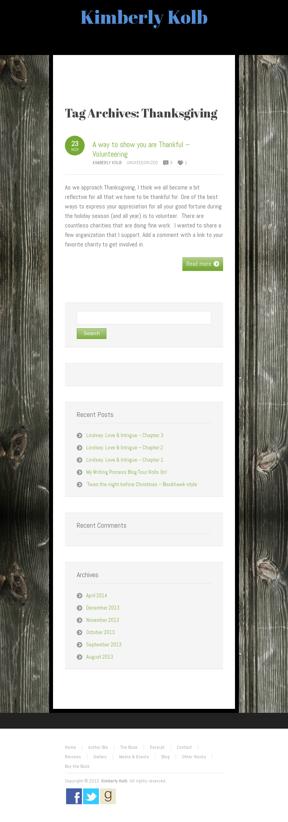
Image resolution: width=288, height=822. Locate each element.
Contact (184, 747)
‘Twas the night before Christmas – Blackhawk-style (141, 484)
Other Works (194, 757)
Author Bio (98, 747)
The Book (129, 747)
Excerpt (157, 747)
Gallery (100, 757)
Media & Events (134, 757)
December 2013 (102, 607)
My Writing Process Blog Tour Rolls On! (126, 472)
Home (70, 747)
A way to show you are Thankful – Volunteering (141, 149)
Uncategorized (142, 162)
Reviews (73, 757)
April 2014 (96, 595)
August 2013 (99, 656)
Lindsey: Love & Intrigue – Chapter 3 (124, 435)
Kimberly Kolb (144, 16)
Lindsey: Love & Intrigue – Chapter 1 (124, 459)
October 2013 (100, 632)
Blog (165, 757)
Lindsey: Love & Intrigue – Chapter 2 (124, 447)
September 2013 (103, 644)
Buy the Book (77, 766)
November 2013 (102, 620)
